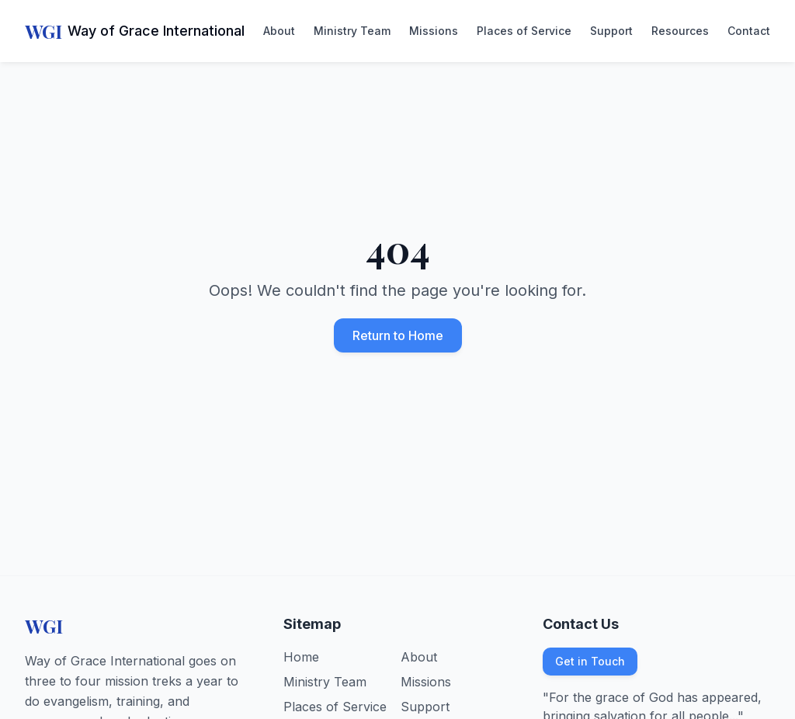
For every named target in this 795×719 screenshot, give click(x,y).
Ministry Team (352, 30)
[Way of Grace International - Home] (135, 31)
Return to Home (397, 335)
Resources (680, 30)
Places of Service (524, 30)
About (279, 30)
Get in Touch (590, 661)
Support (611, 30)
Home (301, 657)
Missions (433, 30)
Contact (748, 30)
